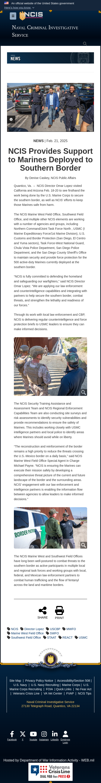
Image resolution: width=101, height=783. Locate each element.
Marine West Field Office (27, 633)
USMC (83, 637)
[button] (19, 8)
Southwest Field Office (26, 637)
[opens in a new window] (12, 735)
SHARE (42, 612)
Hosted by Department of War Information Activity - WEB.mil (48, 760)
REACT (68, 637)
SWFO (54, 633)
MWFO (71, 629)
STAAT (51, 637)
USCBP (55, 629)
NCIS (14, 629)
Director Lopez (34, 629)
